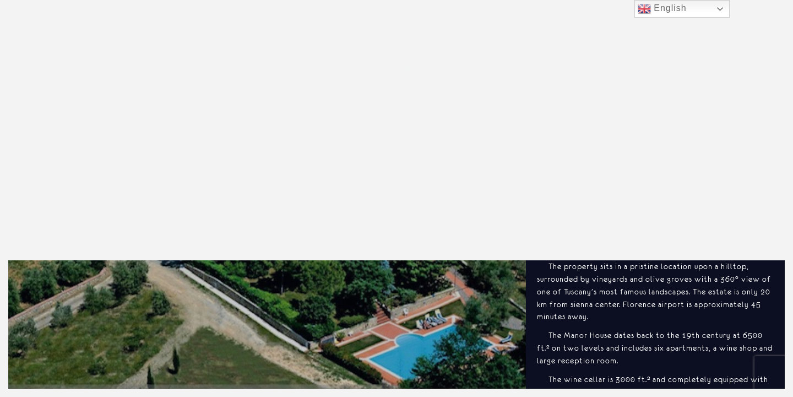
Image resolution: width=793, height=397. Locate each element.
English (662, 8)
